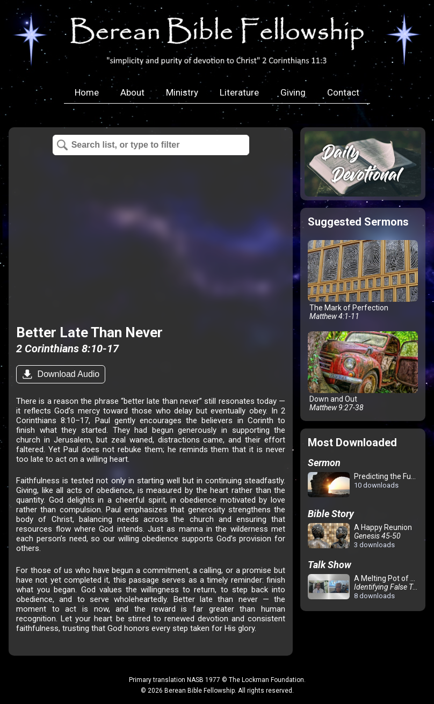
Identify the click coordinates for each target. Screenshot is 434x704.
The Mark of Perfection (363, 280)
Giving (293, 92)
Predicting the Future (365, 485)
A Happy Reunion (360, 536)
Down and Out (363, 371)
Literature (239, 92)
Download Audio (67, 374)
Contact (343, 92)
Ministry (182, 92)
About (132, 92)
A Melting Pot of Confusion (365, 587)
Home (87, 92)
